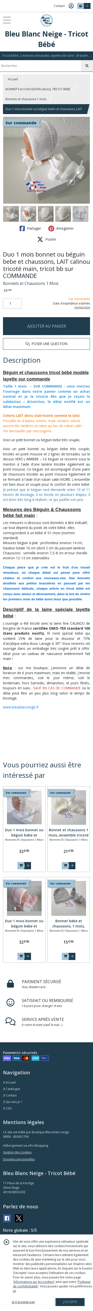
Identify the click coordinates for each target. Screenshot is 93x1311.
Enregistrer (61, 228)
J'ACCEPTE (70, 1302)
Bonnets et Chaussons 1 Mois (31, 283)
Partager (30, 228)
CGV (7, 1108)
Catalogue (11, 1089)
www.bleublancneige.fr (21, 707)
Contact (59, 6)
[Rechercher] (87, 66)
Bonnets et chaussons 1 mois (25, 99)
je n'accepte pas (23, 1302)
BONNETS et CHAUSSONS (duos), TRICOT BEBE (37, 89)
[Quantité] (12, 303)
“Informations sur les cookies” (34, 1282)
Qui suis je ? (12, 1102)
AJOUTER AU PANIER (46, 326)
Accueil (13, 79)
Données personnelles (19, 1159)
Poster (46, 239)
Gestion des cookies (17, 1152)
